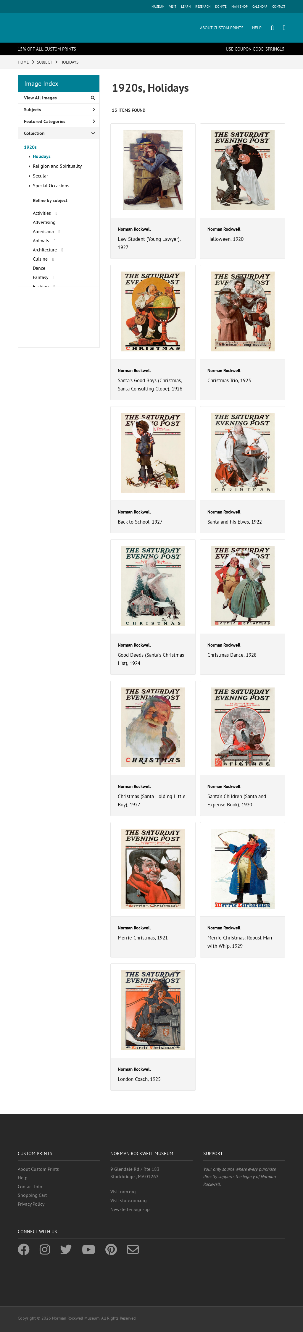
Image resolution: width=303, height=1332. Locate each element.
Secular (40, 176)
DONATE (221, 6)
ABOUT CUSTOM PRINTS (221, 27)
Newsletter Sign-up (130, 1209)
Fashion (41, 286)
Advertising (44, 222)
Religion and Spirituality (57, 166)
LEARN (186, 6)
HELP (257, 27)
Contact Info (30, 1186)
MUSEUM (158, 6)
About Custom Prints (38, 1169)
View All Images (59, 98)
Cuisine (40, 259)
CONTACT (278, 6)
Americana (43, 231)
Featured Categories (59, 121)
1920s (30, 147)
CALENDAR (259, 6)
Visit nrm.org (123, 1191)
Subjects (59, 109)
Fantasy (40, 277)
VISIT (172, 6)
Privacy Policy (31, 1204)
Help (23, 1178)
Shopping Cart (32, 1195)
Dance (39, 268)
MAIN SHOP (239, 6)
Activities (42, 213)
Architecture (45, 250)
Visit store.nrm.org (128, 1200)
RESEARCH (202, 6)
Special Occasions (51, 185)
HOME (23, 62)
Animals (41, 240)
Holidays (42, 156)
